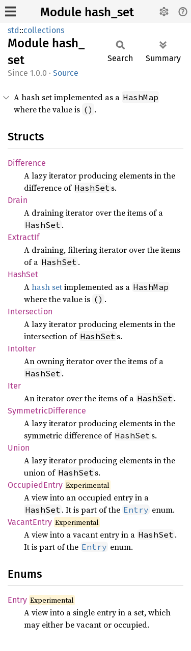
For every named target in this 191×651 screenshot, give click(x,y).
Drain (18, 200)
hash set (47, 286)
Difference (27, 163)
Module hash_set (87, 12)
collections (43, 30)
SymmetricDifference (47, 411)
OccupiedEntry (35, 485)
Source (65, 73)
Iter (14, 386)
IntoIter (22, 348)
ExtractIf (23, 237)
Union (19, 448)
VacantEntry (30, 522)
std (13, 30)
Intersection (30, 311)
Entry (17, 600)
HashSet (23, 274)
